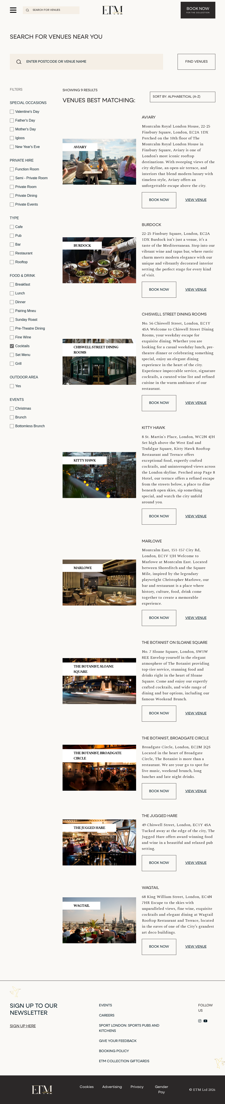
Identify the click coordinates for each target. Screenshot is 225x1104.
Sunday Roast (24, 320)
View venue (196, 200)
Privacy (137, 1087)
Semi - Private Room (29, 178)
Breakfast (20, 284)
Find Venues (196, 62)
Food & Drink (22, 275)
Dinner (18, 302)
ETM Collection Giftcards (124, 1061)
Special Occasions (28, 103)
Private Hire (22, 160)
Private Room (23, 187)
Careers (106, 1015)
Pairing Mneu (23, 311)
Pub (16, 236)
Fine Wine (20, 337)
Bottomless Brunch (27, 426)
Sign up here (23, 1026)
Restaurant (21, 253)
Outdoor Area (24, 377)
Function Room (24, 169)
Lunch (17, 293)
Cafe (16, 227)
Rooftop (19, 262)
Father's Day (22, 120)
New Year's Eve (25, 147)
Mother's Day (23, 129)
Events (17, 399)
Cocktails (20, 346)
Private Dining (23, 196)
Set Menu (20, 355)
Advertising (112, 1087)
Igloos (17, 138)
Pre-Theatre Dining (27, 328)
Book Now (198, 10)
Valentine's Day (24, 112)
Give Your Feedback (118, 1041)
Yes (15, 386)
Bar (15, 244)
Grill (16, 364)
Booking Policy (114, 1051)
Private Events (24, 204)
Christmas (20, 409)
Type (14, 218)
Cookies (87, 1087)
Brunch (18, 417)
